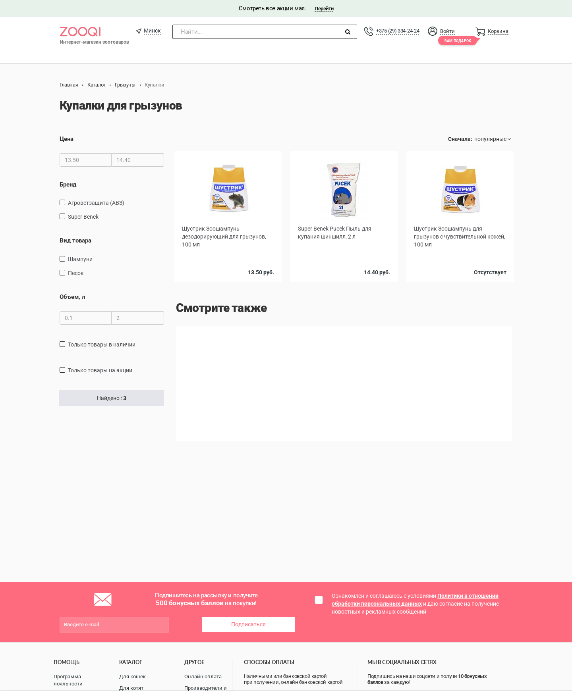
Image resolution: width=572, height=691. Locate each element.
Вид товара (75, 240)
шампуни (80, 259)
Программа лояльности (68, 680)
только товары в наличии (101, 344)
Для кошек (132, 676)
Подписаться (248, 624)
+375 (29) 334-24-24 (397, 31)
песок (76, 273)
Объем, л (72, 296)
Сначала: (460, 139)
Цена (66, 138)
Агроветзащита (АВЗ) (96, 203)
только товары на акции (100, 370)
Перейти (324, 9)
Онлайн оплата (203, 676)
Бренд (68, 184)
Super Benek (83, 217)
